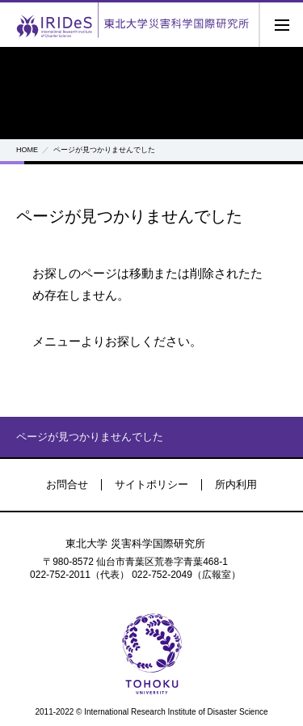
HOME (27, 150)
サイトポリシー (151, 484)
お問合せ (67, 484)
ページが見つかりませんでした (89, 437)
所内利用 (236, 484)
